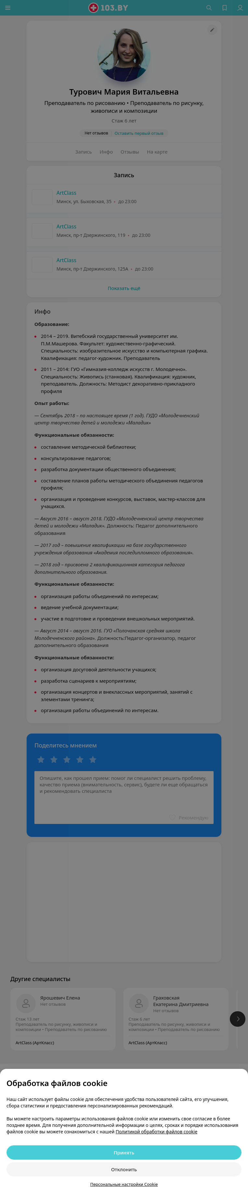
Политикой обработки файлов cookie (156, 1131)
